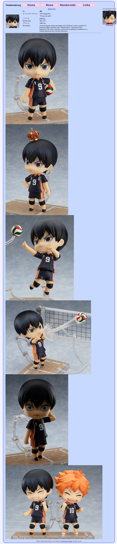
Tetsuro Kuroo (109, 24)
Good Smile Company (66, 541)
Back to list (51, 9)
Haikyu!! (42, 18)
